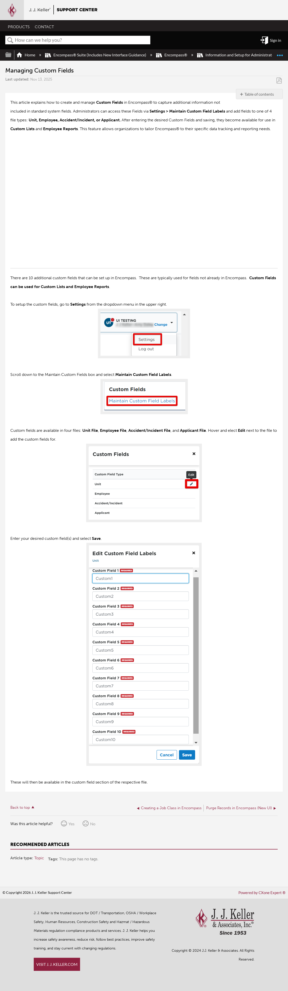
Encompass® (172, 54)
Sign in (275, 40)
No (92, 823)
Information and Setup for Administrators (237, 54)
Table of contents (259, 94)
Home (26, 54)
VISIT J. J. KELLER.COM (57, 964)
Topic (39, 857)
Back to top (20, 807)
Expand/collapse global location (280, 53)
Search (10, 40)
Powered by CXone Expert (263, 893)
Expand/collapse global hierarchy (11, 54)
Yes (71, 823)
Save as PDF (279, 81)
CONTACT (44, 27)
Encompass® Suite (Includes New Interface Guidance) (96, 54)
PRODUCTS (19, 27)
